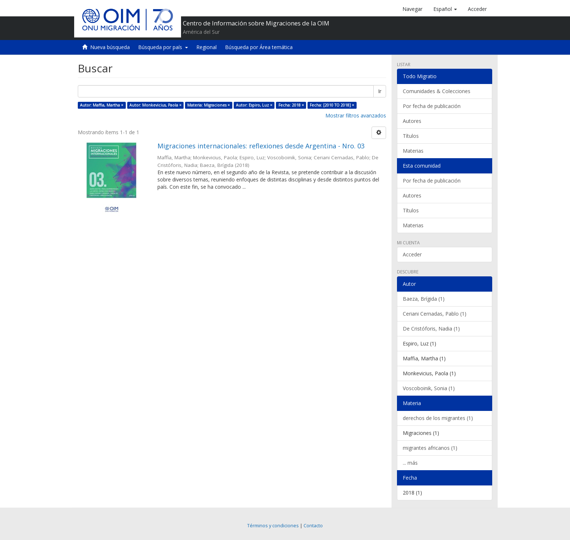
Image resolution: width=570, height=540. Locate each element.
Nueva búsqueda (110, 47)
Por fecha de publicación (432, 106)
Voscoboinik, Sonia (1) (429, 388)
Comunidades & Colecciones (436, 91)
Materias (413, 150)
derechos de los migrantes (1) (438, 418)
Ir (379, 91)
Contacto (313, 526)
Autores (412, 120)
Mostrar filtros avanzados (355, 115)
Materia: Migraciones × (208, 105)
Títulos (411, 135)
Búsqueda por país (163, 47)
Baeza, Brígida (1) (424, 298)
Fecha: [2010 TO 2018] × (332, 105)
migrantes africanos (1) (430, 447)
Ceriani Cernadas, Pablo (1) (434, 313)
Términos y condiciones (273, 526)
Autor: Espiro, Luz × (254, 105)
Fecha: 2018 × (291, 105)
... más (410, 462)
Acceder (412, 254)
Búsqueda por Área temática (259, 47)
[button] (445, 9)
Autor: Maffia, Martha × (101, 105)
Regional (206, 47)
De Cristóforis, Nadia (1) (431, 328)
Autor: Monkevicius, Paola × (155, 105)
